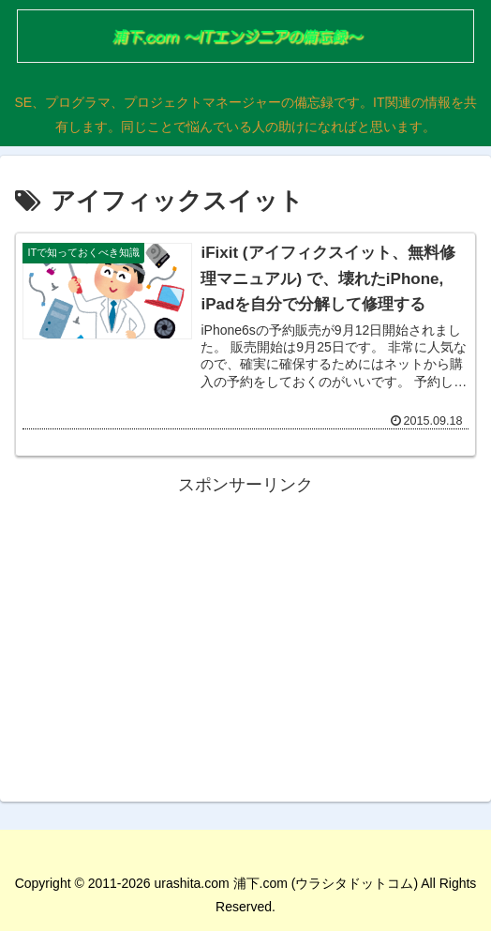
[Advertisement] (245, 632)
